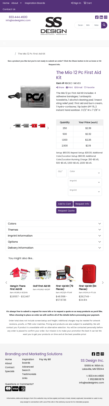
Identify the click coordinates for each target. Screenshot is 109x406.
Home (6, 3)
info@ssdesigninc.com (18, 20)
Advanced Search (27, 368)
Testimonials (29, 374)
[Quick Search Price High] (97, 25)
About (14, 3)
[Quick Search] (79, 25)
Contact (9, 367)
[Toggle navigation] (4, 43)
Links (24, 378)
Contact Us (9, 9)
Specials (9, 371)
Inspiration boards (28, 361)
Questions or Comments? (19, 384)
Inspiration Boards (35, 3)
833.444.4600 (18, 17)
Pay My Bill (45, 359)
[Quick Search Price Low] (89, 25)
